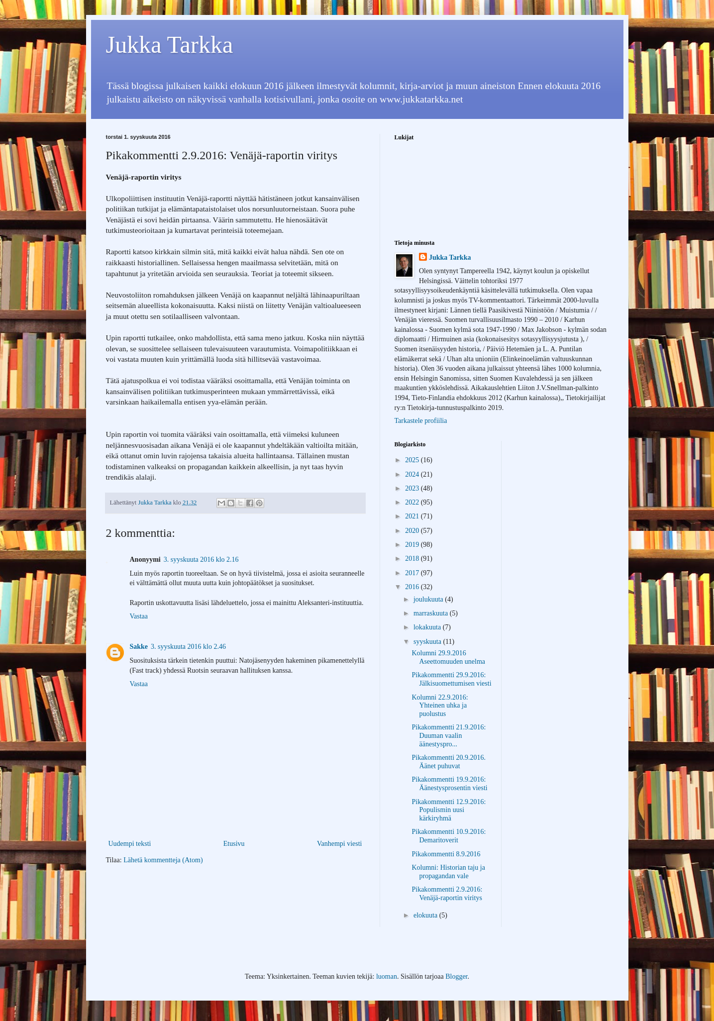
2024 (413, 474)
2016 (413, 587)
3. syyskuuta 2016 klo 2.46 (188, 646)
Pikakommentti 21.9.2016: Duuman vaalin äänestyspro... (448, 735)
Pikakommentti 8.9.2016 (445, 854)
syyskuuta (428, 641)
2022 (413, 502)
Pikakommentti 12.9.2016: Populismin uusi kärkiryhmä (448, 810)
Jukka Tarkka (169, 44)
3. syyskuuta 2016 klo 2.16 (201, 559)
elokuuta (426, 915)
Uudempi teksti (129, 843)
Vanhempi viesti (339, 843)
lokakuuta (428, 627)
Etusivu (234, 843)
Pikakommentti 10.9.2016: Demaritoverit (448, 836)
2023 (413, 488)
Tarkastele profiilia (421, 420)
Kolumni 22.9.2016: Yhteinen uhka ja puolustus (439, 706)
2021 (413, 516)
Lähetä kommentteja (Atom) (163, 860)
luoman (386, 976)
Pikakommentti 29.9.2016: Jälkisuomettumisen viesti (451, 679)
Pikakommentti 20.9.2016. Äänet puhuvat (448, 762)
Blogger (456, 976)
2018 (413, 558)
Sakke (139, 646)
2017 (413, 573)
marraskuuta (431, 613)
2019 (413, 544)
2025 (413, 460)
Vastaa (139, 616)
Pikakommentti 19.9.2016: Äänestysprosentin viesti (449, 784)
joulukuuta (429, 599)
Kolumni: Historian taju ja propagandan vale (448, 872)
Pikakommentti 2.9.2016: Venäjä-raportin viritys (446, 894)
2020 (413, 530)
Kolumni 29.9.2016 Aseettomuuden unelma (448, 657)
